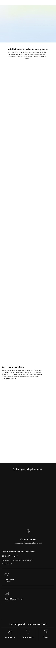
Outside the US (7, 564)
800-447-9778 (10, 556)
